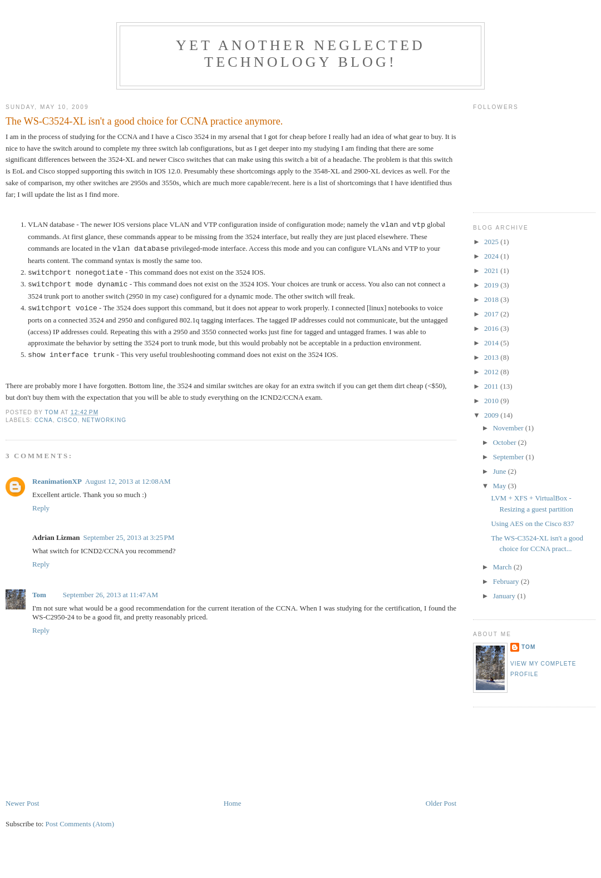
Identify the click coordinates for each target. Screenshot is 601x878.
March (503, 567)
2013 (492, 357)
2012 (492, 372)
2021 (492, 270)
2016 (492, 328)
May (500, 486)
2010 (492, 400)
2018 (492, 299)
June (500, 471)
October (505, 442)
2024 (492, 256)
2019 (492, 285)
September (509, 457)
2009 (492, 415)
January (505, 596)
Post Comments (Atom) (80, 824)
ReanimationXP (57, 481)
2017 (492, 314)
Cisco (67, 420)
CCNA (44, 420)
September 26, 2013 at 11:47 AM (110, 595)
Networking (104, 420)
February (507, 581)
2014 (492, 343)
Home (233, 803)
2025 (492, 241)
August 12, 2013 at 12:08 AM (128, 481)
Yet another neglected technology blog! (300, 53)
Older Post (441, 803)
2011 (492, 386)
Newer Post (22, 803)
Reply (41, 508)
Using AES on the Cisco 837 (532, 523)
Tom (39, 595)
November (509, 428)
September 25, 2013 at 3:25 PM (129, 537)
